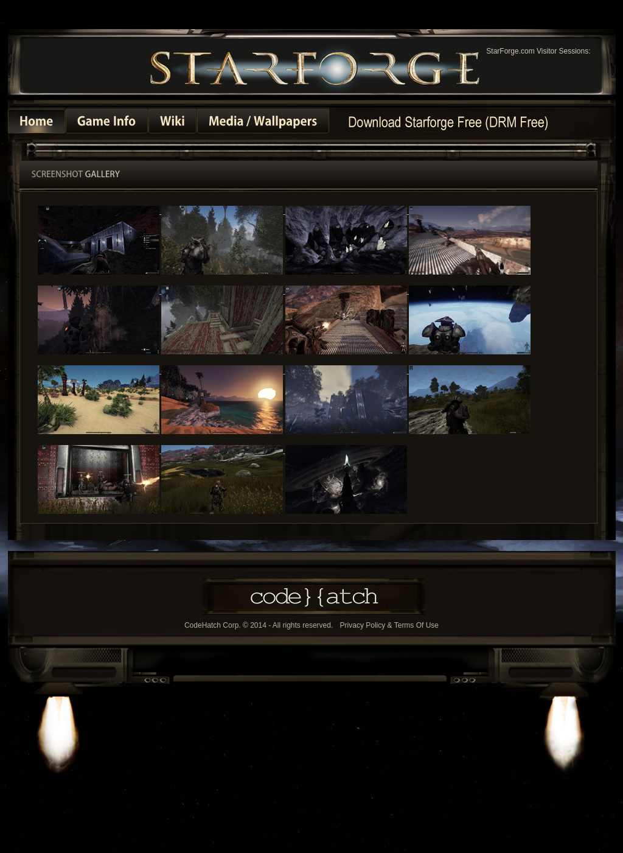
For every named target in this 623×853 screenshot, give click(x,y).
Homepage (447, 122)
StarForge (315, 67)
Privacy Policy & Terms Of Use (389, 625)
